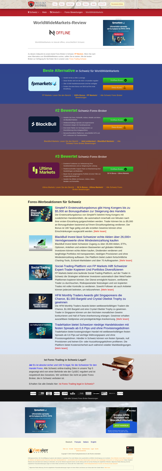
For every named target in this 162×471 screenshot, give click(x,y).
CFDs (78, 4)
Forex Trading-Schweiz (77, 59)
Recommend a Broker (117, 4)
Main (44, 12)
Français (78, 442)
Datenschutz (77, 449)
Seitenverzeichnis (81, 450)
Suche (96, 449)
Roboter (86, 4)
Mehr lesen (107, 467)
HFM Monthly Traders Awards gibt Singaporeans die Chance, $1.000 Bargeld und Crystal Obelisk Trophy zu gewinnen (90, 299)
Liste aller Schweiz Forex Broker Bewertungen (81, 398)
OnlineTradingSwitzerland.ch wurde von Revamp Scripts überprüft (100, 463)
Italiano (86, 442)
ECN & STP (102, 4)
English (93, 442)
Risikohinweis (86, 449)
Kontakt (71, 449)
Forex (54, 4)
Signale (93, 4)
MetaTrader (70, 4)
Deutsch (56, 12)
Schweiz (33, 12)
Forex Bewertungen (74, 12)
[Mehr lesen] (100, 231)
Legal (92, 449)
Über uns (65, 449)
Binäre (62, 4)
